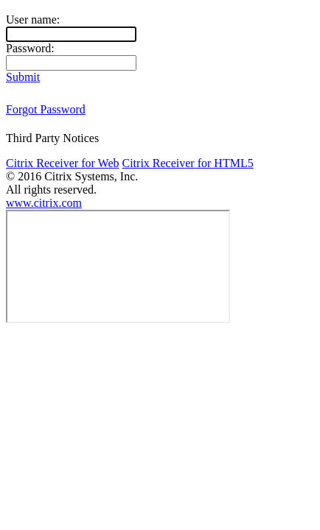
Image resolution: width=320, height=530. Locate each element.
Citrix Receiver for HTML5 (187, 163)
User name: (33, 19)
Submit (23, 77)
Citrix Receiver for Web (62, 163)
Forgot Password (46, 109)
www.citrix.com (44, 203)
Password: (30, 48)
